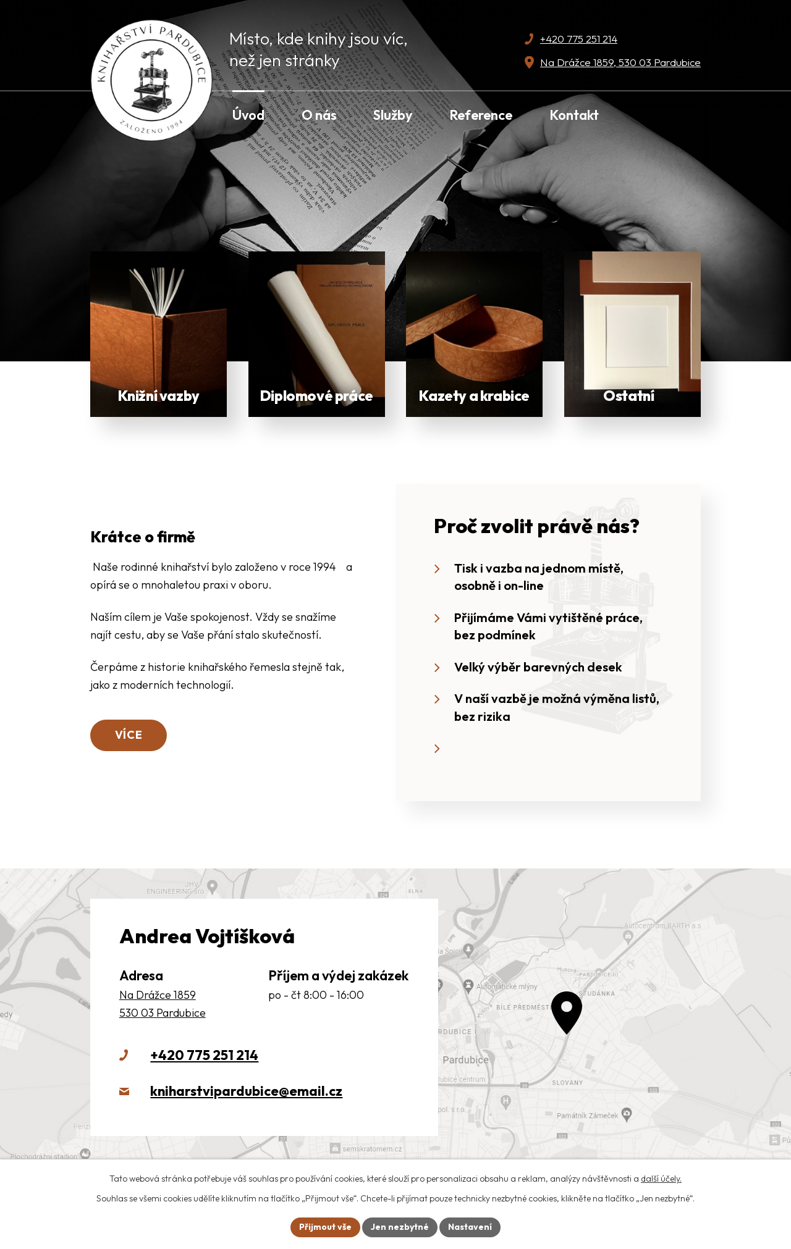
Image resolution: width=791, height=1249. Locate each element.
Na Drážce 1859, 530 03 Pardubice (620, 62)
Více (129, 735)
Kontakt (574, 115)
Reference (480, 115)
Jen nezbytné (400, 1226)
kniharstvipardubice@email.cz (246, 1091)
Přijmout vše (325, 1226)
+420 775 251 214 (578, 38)
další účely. (661, 1178)
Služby (393, 115)
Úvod (248, 115)
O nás (319, 115)
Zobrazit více (158, 334)
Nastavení (470, 1226)
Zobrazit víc (632, 334)
